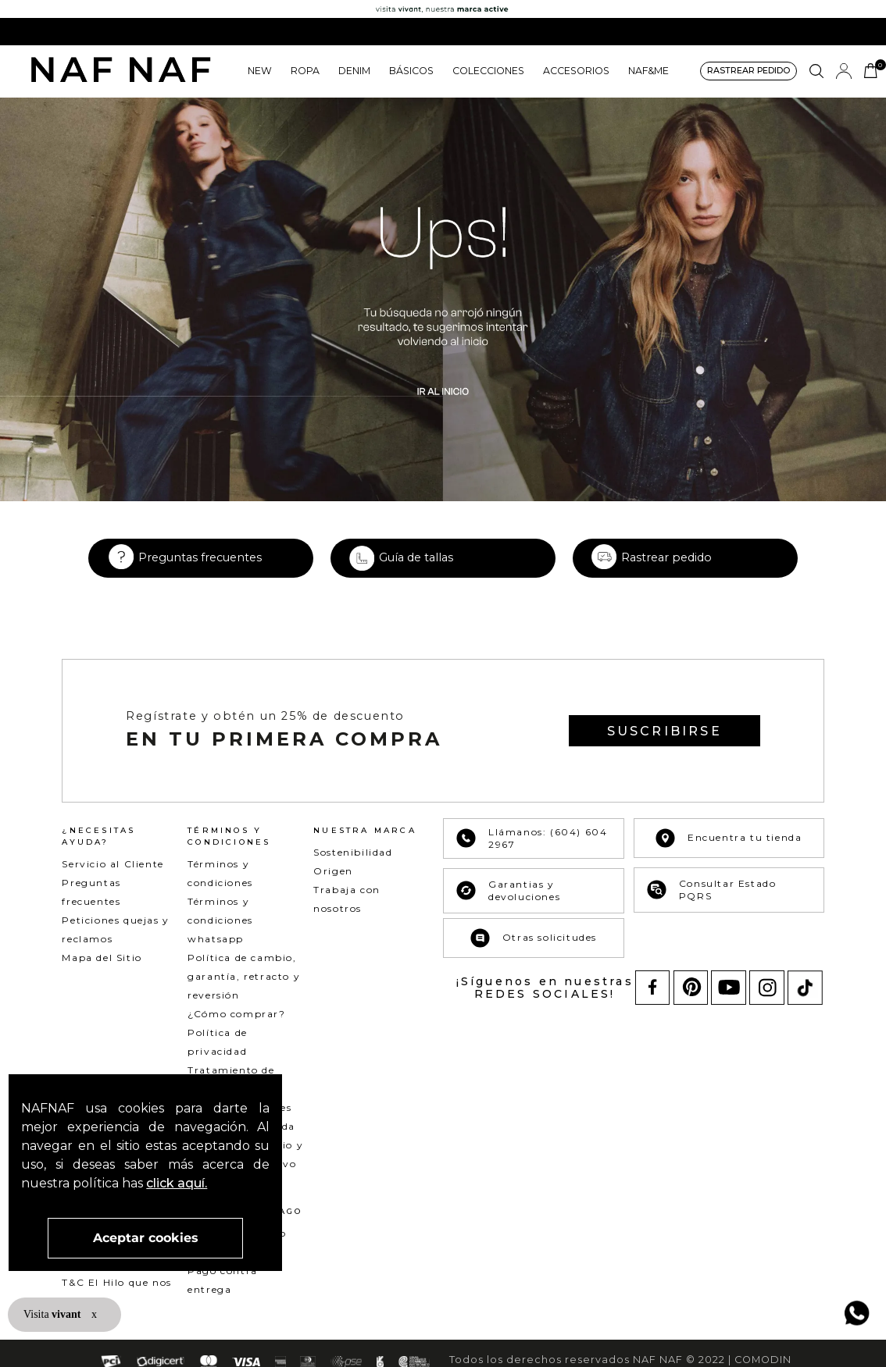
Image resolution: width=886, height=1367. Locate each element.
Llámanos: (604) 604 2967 (531, 857)
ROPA (305, 71)
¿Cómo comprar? (236, 1032)
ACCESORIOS (576, 71)
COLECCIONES (488, 71)
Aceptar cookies (145, 1237)
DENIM (354, 71)
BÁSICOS (411, 71)
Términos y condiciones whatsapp (220, 938)
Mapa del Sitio (101, 976)
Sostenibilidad (352, 871)
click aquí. (176, 1183)
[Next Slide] (868, 31)
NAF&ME (648, 71)
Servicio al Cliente (112, 882)
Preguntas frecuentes (200, 576)
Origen (333, 889)
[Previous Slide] (17, 31)
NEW (260, 71)
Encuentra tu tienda (729, 857)
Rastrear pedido (666, 576)
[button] (748, 71)
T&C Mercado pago (114, 1282)
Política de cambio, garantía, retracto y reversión (244, 995)
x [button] (94, 1314)
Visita (53, 1314)
